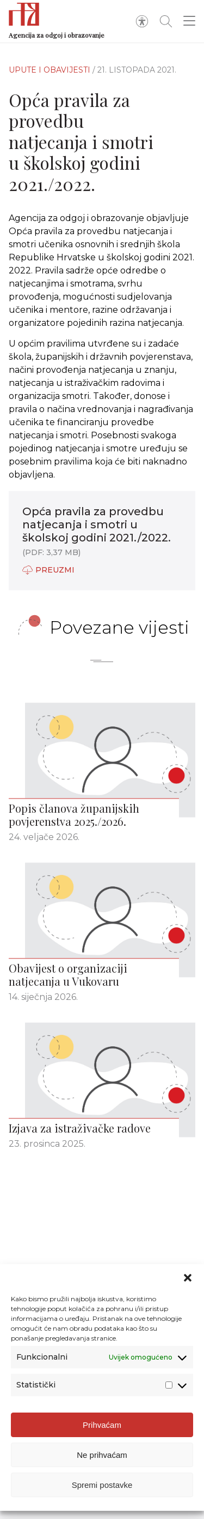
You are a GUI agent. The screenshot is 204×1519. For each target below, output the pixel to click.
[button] (187, 1277)
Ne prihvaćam (102, 1455)
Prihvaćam (102, 1424)
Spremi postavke (102, 1485)
